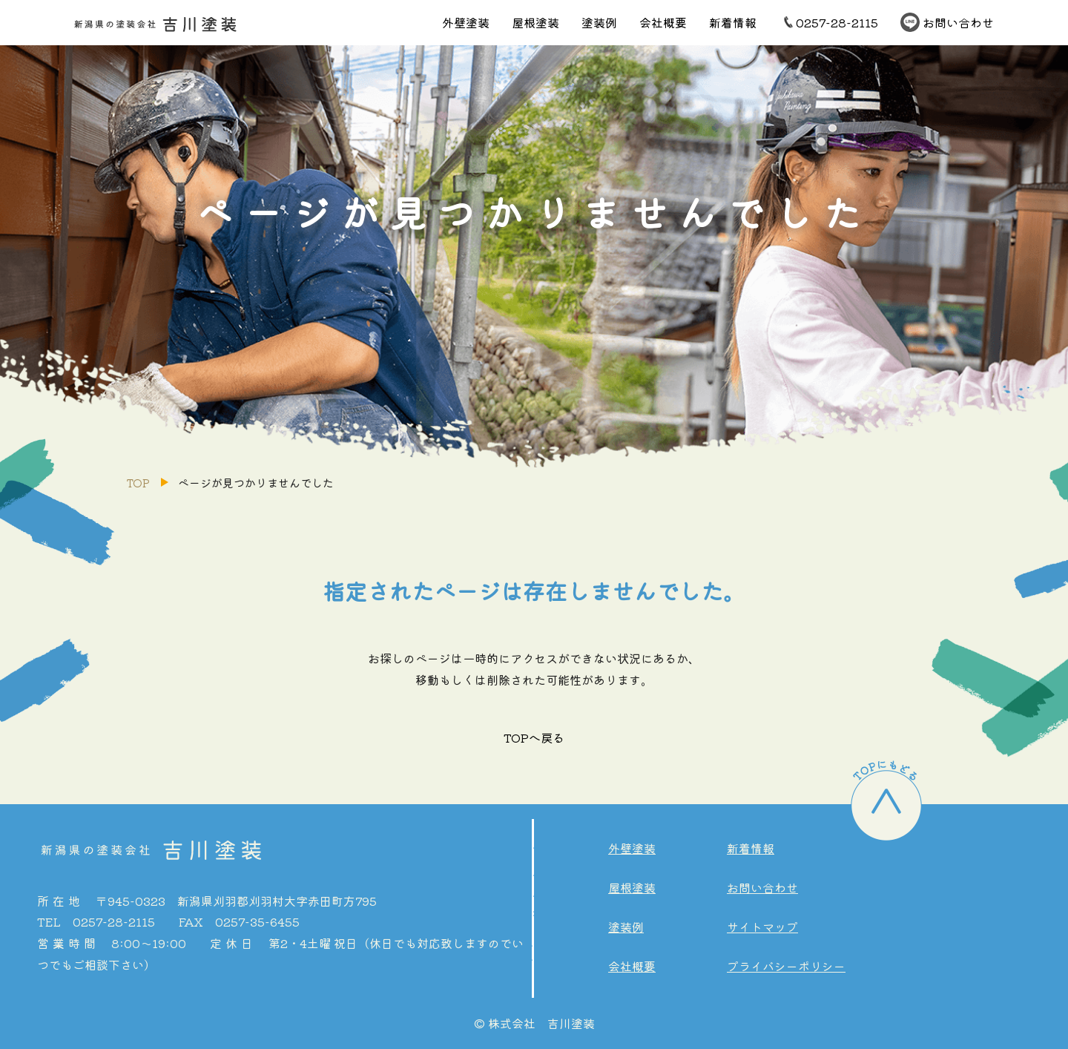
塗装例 (599, 22)
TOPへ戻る (534, 737)
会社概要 (663, 22)
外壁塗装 (466, 22)
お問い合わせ (958, 22)
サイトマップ (762, 926)
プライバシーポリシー (786, 966)
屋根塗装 (535, 22)
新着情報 (732, 22)
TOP (138, 482)
